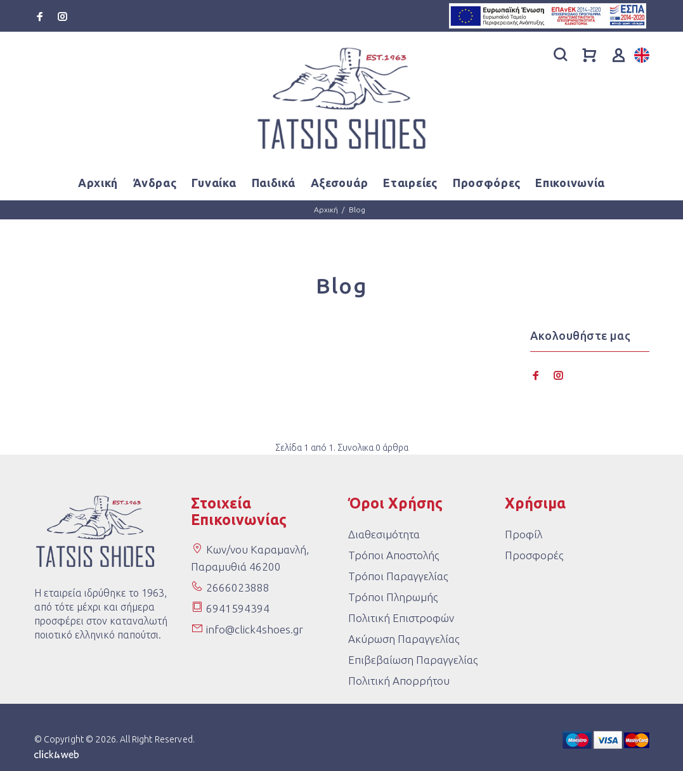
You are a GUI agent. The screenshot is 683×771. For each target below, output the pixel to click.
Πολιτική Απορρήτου (399, 681)
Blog (357, 209)
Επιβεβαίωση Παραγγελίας (413, 660)
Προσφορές (534, 555)
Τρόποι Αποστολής (393, 555)
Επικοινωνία (570, 182)
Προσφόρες (486, 182)
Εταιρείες (410, 182)
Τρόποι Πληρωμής (393, 597)
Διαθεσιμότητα (384, 534)
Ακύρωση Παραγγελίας (403, 639)
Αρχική (98, 182)
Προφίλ (523, 534)
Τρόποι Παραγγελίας (398, 576)
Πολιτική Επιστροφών (401, 618)
